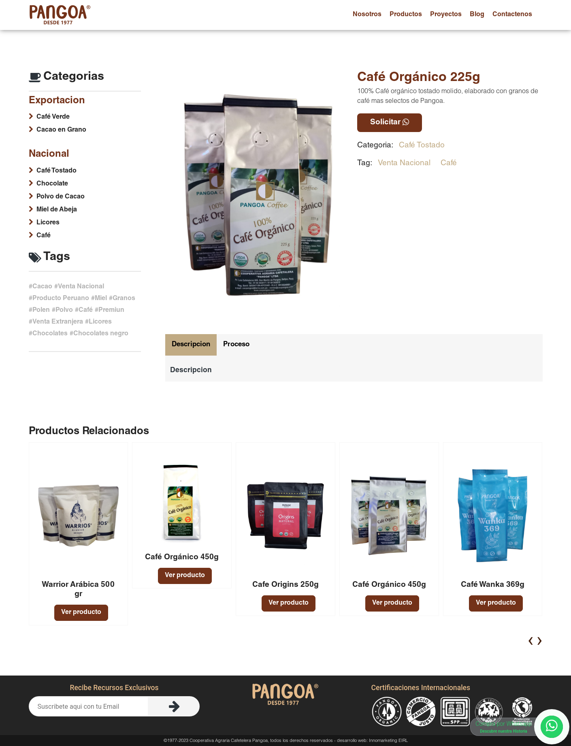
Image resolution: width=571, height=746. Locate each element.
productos (406, 15)
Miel (101, 299)
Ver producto (81, 613)
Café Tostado (422, 145)
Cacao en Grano (61, 130)
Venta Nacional (404, 163)
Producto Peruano (60, 299)
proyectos (446, 15)
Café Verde (53, 117)
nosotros (367, 15)
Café (449, 163)
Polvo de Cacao (60, 197)
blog (477, 15)
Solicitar (389, 122)
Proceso (236, 344)
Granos (124, 299)
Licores (48, 223)
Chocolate (52, 184)
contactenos (512, 15)
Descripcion (191, 344)
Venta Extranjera (57, 322)
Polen (41, 310)
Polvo (64, 310)
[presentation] (530, 639)
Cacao (42, 287)
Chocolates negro (100, 334)
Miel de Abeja (56, 210)
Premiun (111, 310)
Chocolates (50, 334)
